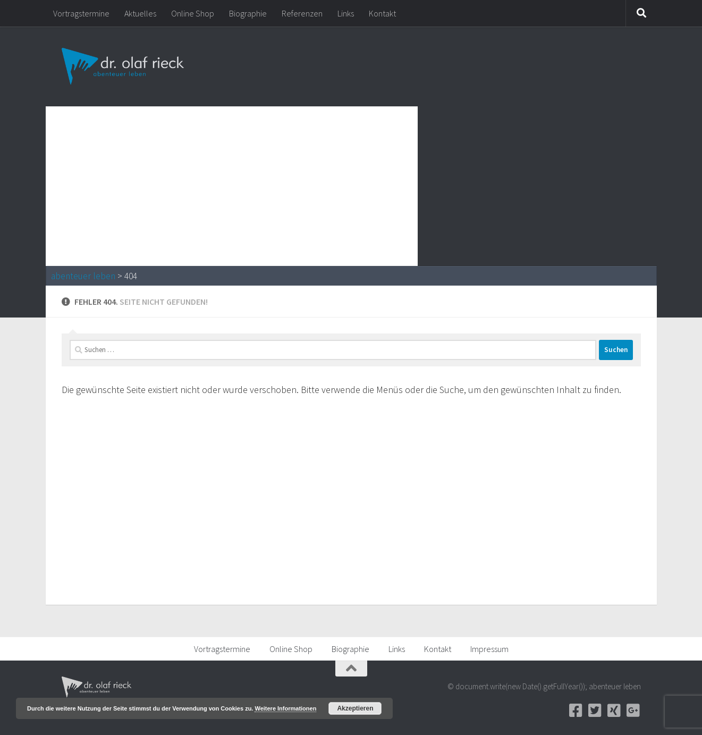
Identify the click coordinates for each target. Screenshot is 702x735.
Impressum (489, 649)
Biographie (248, 13)
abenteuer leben (83, 276)
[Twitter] (595, 710)
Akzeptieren (355, 708)
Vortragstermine (81, 13)
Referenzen (302, 13)
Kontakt (382, 13)
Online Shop (192, 13)
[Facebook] (576, 710)
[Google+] (633, 710)
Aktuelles (140, 13)
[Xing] (614, 710)
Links (345, 13)
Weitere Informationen (285, 708)
